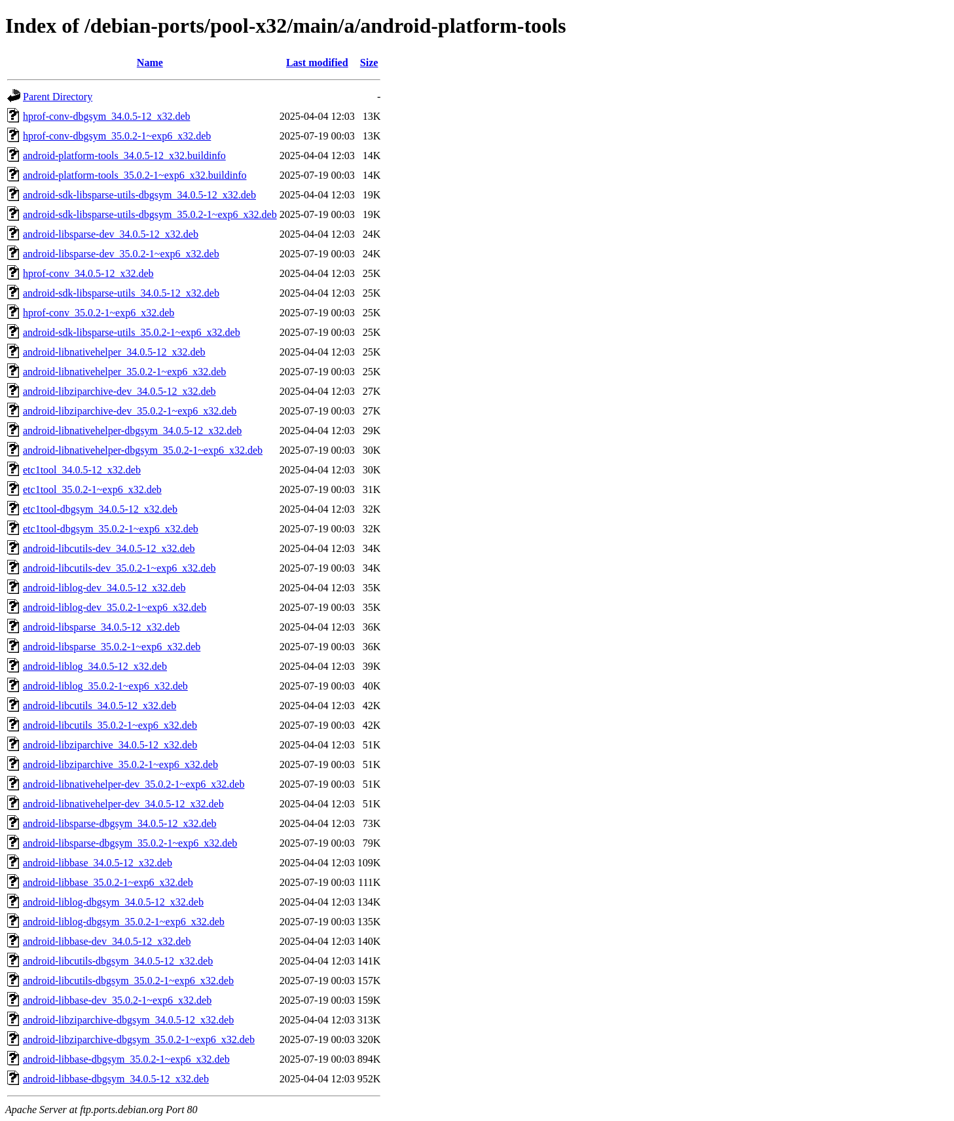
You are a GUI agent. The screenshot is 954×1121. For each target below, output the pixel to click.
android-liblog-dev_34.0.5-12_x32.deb (104, 587)
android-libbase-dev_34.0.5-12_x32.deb (107, 941)
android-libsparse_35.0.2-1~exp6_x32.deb (111, 646)
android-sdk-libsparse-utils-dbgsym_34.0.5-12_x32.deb (139, 194)
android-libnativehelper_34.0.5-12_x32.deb (114, 352)
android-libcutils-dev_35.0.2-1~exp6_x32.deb (119, 568)
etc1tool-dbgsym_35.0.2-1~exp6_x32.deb (110, 528)
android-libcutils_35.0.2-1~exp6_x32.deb (110, 725)
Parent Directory (57, 96)
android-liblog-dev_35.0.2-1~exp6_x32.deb (114, 607)
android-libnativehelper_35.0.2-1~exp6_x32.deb (124, 371)
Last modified (317, 62)
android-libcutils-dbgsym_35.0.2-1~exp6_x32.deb (128, 980)
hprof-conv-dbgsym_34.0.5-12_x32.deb (107, 116)
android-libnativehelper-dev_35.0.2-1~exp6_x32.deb (133, 784)
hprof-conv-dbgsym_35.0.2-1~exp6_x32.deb (117, 135)
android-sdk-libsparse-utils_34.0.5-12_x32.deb (121, 293)
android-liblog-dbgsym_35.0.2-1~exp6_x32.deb (124, 921)
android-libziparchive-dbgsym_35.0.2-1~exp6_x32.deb (139, 1039)
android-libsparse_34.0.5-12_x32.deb (101, 627)
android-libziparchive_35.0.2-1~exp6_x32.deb (120, 764)
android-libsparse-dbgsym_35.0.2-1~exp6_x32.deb (130, 843)
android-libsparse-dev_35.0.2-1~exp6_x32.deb (121, 253)
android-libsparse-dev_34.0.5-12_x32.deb (110, 234)
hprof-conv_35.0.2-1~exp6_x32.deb (98, 312)
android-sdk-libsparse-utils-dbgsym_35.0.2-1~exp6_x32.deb (150, 214)
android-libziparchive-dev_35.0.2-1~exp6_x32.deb (129, 410)
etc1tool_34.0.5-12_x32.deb (82, 469)
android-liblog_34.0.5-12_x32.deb (95, 666)
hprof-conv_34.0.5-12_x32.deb (88, 273)
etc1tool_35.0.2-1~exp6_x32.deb (92, 489)
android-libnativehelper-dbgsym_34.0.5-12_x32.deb (132, 430)
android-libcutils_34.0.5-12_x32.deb (99, 705)
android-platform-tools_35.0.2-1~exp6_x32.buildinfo (135, 175)
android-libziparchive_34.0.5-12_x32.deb (110, 744)
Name (150, 62)
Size (369, 62)
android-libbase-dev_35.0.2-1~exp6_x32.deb (117, 1000)
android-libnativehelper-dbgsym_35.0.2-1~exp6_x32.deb (143, 450)
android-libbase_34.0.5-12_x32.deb (97, 862)
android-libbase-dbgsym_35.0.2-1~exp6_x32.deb (126, 1059)
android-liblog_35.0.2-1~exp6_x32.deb (105, 685)
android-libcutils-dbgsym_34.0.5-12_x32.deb (118, 960)
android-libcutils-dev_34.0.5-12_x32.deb (109, 548)
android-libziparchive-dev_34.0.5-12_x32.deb (119, 391)
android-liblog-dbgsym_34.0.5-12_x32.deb (113, 902)
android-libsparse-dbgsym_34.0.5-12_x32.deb (120, 823)
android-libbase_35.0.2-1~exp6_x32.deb (108, 882)
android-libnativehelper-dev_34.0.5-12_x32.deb (123, 803)
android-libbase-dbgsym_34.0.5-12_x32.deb (116, 1078)
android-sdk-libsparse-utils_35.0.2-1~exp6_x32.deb (131, 332)
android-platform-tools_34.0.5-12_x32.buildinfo (124, 155)
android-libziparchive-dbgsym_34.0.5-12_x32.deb (128, 1019)
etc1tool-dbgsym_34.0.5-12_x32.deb (100, 509)
